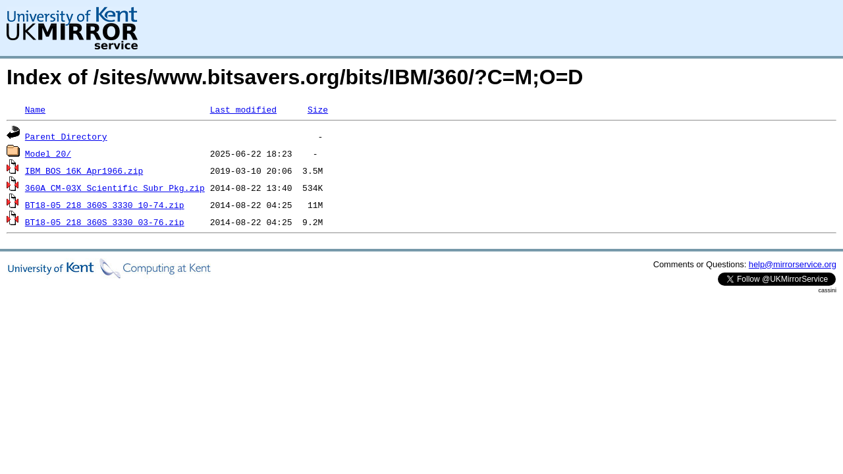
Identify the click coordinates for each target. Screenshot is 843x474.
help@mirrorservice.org (792, 264)
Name (35, 109)
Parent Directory (66, 136)
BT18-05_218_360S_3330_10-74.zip (104, 205)
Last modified (243, 109)
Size (318, 109)
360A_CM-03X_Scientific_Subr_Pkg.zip (115, 188)
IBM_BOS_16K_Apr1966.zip (84, 170)
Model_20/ (48, 153)
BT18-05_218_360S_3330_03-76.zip (104, 222)
